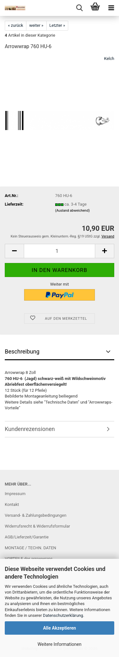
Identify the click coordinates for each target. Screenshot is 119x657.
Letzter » (57, 25)
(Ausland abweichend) (72, 210)
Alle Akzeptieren (59, 628)
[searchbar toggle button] (79, 8)
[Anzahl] (59, 251)
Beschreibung (22, 351)
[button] (14, 251)
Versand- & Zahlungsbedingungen (35, 515)
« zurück (15, 25)
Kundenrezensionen (30, 429)
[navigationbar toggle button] (111, 8)
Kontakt (12, 504)
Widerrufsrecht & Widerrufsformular (37, 526)
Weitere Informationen (59, 644)
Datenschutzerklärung (63, 615)
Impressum (15, 493)
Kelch (109, 58)
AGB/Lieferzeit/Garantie (27, 537)
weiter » (36, 25)
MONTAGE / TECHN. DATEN (30, 547)
